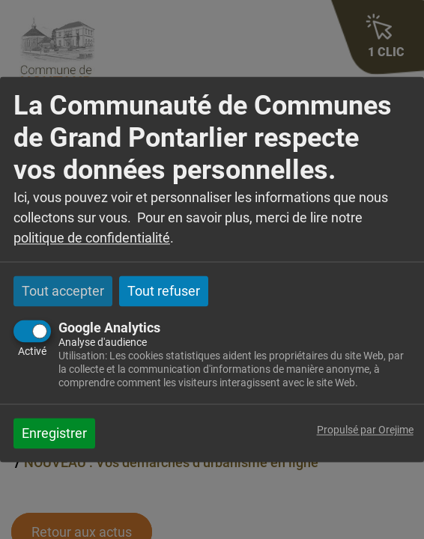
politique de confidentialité (91, 238)
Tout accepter (63, 291)
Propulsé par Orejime (365, 430)
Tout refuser (163, 291)
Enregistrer (54, 434)
